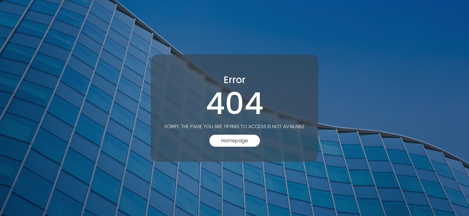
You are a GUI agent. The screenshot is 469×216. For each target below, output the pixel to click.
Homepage (234, 140)
